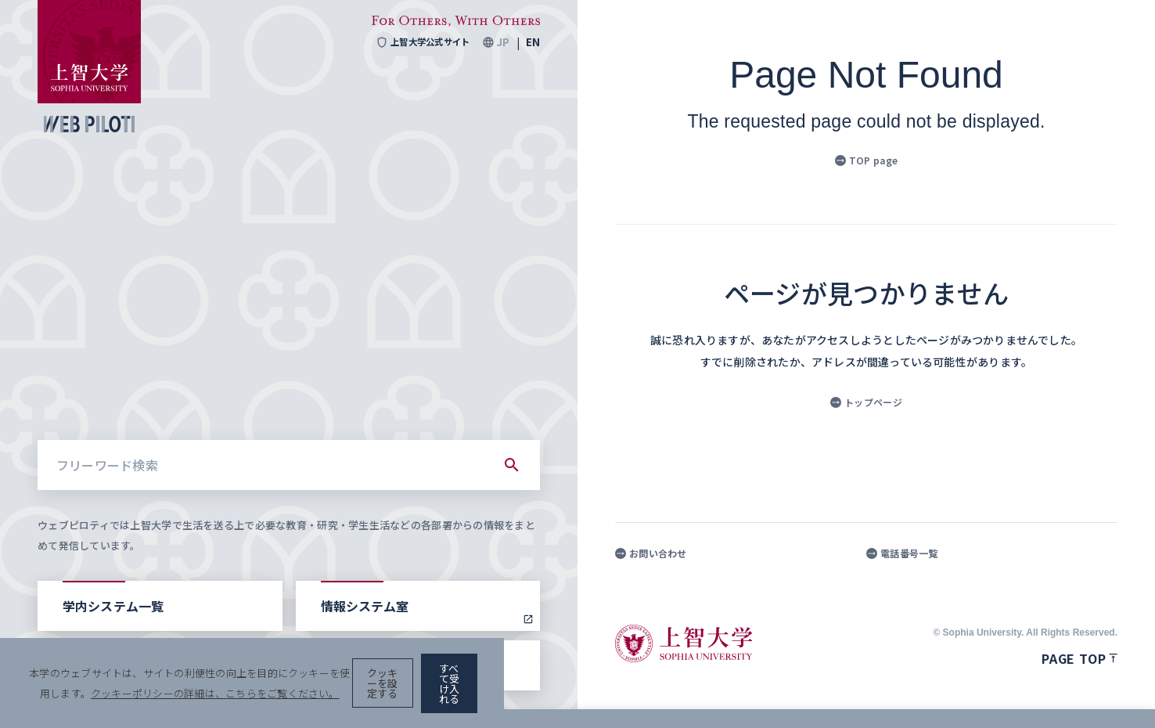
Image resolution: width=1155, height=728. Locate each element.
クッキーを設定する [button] (938, 697)
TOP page (866, 160)
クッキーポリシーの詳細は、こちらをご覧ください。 (535, 697)
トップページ (866, 402)
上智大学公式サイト (418, 42)
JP (502, 42)
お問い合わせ (651, 553)
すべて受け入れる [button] (1062, 697)
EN (533, 42)
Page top (1079, 658)
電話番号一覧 (902, 553)
